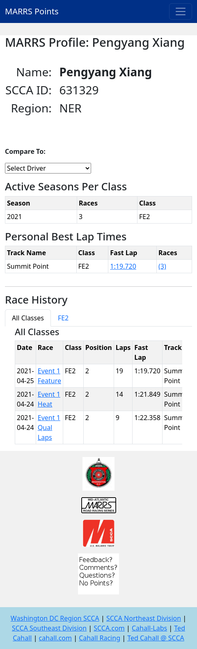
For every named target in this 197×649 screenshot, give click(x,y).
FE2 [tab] (63, 317)
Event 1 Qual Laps (49, 427)
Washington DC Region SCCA (55, 618)
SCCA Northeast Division (143, 618)
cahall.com (55, 637)
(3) (162, 266)
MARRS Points (32, 11)
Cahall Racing (99, 637)
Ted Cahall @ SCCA (155, 637)
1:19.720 (123, 266)
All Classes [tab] (28, 317)
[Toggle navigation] (180, 11)
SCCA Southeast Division (49, 628)
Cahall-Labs (149, 628)
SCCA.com (109, 628)
